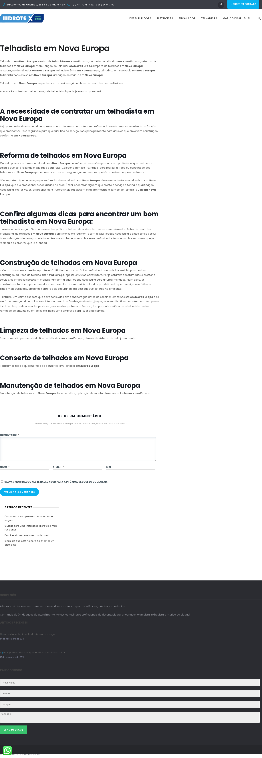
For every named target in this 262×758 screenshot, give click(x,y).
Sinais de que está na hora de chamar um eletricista (29, 542)
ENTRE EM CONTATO (243, 4)
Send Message (13, 729)
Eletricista (119, 18)
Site (108, 467)
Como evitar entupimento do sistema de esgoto (29, 518)
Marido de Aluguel (191, 18)
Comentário (9, 435)
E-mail (58, 467)
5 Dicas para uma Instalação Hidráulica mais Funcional (31, 527)
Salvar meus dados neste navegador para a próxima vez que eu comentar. (56, 482)
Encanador (141, 18)
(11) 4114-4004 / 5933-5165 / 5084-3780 (93, 4)
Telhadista (163, 18)
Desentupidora (95, 18)
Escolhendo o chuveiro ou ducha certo (27, 535)
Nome (4, 467)
